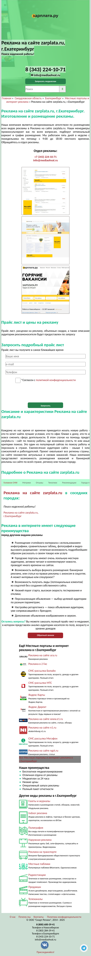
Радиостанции (37, 875)
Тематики (52, 482)
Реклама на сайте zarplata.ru (33, 492)
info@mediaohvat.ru (45, 160)
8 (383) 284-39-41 (45, 930)
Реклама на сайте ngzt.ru (43, 750)
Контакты (39, 916)
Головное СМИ (10, 482)
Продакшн (34, 887)
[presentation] (45, 393)
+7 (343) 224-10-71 (45, 157)
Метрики (26, 482)
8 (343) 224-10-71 (45, 936)
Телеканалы (35, 899)
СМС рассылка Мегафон (42, 738)
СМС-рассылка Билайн (42, 670)
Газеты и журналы (39, 801)
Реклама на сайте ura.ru (42, 655)
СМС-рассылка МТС (40, 683)
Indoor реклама (37, 813)
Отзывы (39, 482)
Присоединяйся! (45, 952)
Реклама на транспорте (42, 852)
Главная (6, 98)
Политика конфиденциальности (64, 916)
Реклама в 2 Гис (37, 664)
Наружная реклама (40, 840)
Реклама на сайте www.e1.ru (45, 719)
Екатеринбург (53, 98)
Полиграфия (35, 827)
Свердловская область (28, 98)
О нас (13, 916)
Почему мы (25, 916)
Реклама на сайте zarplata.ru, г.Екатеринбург (21, 514)
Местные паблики (39, 864)
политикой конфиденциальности (56, 380)
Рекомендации (69, 482)
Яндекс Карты (36, 695)
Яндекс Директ (37, 707)
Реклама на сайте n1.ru (42, 727)
